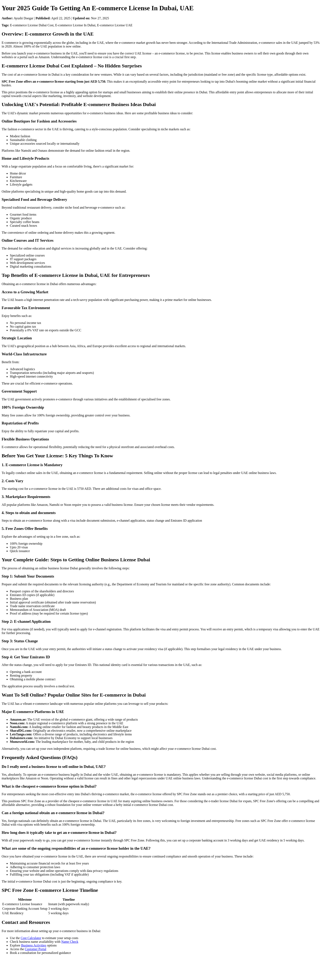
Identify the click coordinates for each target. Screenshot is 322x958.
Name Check (69, 941)
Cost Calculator (31, 938)
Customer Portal (35, 949)
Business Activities (33, 945)
